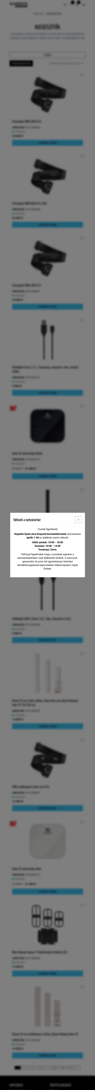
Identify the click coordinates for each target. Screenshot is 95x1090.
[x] (78, 519)
